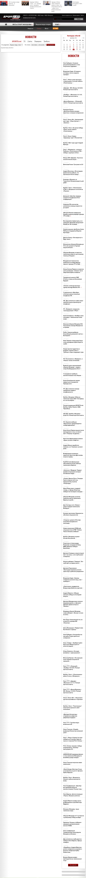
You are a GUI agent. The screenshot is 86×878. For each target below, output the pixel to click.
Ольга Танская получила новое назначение (72, 763)
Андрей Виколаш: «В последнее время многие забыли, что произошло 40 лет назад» (73, 172)
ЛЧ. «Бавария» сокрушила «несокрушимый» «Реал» (71, 309)
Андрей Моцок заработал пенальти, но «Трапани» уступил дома (73, 446)
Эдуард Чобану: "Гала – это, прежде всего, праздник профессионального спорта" (31, 5)
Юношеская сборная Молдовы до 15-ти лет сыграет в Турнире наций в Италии (73, 245)
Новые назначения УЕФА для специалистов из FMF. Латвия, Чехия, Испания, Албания (72, 529)
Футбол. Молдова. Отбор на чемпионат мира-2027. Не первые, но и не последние (73, 398)
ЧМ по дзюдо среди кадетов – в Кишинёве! (9, 3)
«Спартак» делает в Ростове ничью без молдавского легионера (72, 521)
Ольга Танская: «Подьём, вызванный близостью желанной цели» (73, 730)
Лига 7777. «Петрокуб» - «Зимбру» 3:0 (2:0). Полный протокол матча (71, 667)
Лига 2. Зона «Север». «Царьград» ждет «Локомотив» (73, 136)
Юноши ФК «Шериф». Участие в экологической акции (73, 158)
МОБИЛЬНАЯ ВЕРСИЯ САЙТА (29, 18)
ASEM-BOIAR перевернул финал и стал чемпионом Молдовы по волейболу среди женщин (73, 755)
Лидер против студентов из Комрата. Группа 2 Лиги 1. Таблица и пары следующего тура (73, 351)
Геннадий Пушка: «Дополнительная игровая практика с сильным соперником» (73, 112)
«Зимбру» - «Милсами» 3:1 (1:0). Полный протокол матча (72, 95)
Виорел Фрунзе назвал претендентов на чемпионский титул (72, 858)
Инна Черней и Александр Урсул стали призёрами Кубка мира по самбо (73, 342)
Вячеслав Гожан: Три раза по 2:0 (73, 165)
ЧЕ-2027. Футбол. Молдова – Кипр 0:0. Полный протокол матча (73, 415)
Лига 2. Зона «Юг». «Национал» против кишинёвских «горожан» (73, 699)
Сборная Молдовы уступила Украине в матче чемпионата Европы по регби (72, 498)
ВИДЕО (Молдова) (49, 15)
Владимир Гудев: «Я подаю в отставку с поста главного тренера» (71, 72)
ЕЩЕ (57, 24)
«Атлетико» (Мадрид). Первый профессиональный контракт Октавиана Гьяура (72, 471)
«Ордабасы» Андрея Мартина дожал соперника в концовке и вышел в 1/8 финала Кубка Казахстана (72, 849)
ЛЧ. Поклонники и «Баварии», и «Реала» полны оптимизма (73, 359)
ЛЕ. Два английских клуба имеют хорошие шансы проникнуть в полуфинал (73, 302)
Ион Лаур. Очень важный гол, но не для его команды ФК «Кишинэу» (72, 621)
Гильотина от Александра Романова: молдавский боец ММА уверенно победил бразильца (72, 545)
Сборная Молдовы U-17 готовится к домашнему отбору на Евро (73, 816)
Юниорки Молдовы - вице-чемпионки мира (71, 809)
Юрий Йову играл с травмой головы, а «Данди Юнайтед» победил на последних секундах (73, 489)
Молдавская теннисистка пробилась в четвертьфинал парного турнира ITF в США (72, 262)
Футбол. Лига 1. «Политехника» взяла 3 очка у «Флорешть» (72, 675)
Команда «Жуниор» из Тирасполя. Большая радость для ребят (73, 181)
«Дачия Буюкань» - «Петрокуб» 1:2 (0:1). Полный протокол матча (73, 102)
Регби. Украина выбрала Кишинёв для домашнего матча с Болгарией (73, 333)
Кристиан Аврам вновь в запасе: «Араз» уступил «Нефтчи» (73, 439)
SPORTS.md (16, 41)
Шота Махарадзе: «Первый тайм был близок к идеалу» (73, 628)
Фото (46, 28)
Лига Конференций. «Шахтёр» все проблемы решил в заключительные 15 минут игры (73, 787)
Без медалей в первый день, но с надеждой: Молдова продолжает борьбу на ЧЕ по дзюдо (73, 222)
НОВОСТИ (25, 15)
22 (73, 47)
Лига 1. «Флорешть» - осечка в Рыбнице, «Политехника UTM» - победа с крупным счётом (72, 151)
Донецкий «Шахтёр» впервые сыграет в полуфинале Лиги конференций (72, 197)
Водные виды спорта (43, 24)
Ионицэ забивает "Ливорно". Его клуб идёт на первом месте (73, 562)
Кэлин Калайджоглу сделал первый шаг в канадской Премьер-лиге (71, 382)
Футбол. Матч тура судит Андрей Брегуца (73, 143)
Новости (30, 28)
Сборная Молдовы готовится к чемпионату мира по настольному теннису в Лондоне (73, 254)
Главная (6, 24)
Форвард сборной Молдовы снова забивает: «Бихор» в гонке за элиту (73, 612)
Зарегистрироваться (67, 15)
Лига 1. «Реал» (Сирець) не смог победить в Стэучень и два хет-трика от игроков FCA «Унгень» (73, 739)
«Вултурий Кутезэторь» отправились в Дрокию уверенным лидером (70, 715)
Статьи (39, 28)
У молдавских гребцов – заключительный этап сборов (72, 374)
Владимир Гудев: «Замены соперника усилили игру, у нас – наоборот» (72, 579)
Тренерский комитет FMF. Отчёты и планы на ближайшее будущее (72, 279)
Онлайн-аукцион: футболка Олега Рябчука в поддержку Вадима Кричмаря (73, 230)
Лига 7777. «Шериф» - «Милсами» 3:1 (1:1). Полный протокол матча (71, 682)
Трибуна (47, 41)
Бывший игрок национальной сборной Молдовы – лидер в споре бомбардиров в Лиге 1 (72, 367)
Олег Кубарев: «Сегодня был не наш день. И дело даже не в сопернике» (72, 636)
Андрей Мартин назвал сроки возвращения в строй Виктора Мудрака (72, 802)
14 (70, 46)
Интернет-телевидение (12, 17)
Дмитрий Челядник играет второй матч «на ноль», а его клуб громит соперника (73, 554)
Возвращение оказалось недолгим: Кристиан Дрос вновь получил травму (73, 455)
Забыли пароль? (76, 15)
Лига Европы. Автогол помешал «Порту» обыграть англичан (72, 794)
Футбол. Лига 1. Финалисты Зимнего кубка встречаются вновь (71, 779)
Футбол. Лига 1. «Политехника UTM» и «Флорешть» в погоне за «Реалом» (73, 189)
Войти (82, 15)
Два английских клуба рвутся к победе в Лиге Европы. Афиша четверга (72, 840)
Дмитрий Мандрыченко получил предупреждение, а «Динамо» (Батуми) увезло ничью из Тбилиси (73, 603)
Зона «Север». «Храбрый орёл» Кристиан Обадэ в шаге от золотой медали (72, 644)
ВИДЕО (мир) (41, 15)
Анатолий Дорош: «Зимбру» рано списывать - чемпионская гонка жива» (73, 317)
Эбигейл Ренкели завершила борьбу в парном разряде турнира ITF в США (73, 214)
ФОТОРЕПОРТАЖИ (32, 15)
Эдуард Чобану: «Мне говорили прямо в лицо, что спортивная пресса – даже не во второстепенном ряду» (52, 6)
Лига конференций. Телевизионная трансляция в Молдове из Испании (72, 832)
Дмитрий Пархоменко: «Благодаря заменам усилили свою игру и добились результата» (73, 570)
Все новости (73, 865)
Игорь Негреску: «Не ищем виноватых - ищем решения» (72, 652)
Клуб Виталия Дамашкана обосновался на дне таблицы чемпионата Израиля (72, 463)
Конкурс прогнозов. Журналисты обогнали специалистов (73, 514)
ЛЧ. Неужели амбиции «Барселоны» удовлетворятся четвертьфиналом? (72, 423)
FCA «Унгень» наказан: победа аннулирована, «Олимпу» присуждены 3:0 (72, 747)
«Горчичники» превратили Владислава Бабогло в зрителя (73, 587)
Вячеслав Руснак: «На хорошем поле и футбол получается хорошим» (72, 659)
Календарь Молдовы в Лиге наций (73, 3)
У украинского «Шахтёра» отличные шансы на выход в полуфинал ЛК (71, 293)
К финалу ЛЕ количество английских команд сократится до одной (72, 205)
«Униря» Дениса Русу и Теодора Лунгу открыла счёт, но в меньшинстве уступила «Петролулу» (73, 481)
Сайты (30, 41)
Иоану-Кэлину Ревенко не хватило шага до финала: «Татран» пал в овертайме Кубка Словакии (73, 270)
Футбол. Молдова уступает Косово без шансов (71, 537)
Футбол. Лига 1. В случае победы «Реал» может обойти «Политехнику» (73, 129)
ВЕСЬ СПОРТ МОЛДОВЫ (22, 24)
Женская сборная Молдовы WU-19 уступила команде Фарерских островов (73, 325)
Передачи (37, 41)
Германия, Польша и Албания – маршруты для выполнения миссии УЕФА (72, 824)
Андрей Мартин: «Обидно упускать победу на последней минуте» (72, 594)
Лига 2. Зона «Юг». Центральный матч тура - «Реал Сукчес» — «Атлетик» (73, 121)
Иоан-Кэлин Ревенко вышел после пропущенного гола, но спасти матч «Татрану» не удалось (73, 431)
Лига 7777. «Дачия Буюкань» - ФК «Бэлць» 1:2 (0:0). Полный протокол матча (72, 691)
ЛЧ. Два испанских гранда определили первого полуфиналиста (71, 390)
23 (76, 47)
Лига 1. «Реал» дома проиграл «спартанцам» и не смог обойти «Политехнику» (72, 81)
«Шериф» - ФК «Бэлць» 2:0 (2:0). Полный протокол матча (73, 88)
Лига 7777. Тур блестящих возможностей (71, 723)
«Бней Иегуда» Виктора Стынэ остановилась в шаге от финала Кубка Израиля (73, 770)
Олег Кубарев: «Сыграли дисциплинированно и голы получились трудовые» (71, 64)
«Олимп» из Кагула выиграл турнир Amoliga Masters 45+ (72, 286)
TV (24, 41)
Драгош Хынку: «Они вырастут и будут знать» (73, 238)
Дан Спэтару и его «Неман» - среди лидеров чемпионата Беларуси (71, 506)
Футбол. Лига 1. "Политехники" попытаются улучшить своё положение (72, 707)
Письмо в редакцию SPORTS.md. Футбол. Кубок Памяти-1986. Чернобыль (73, 406)
